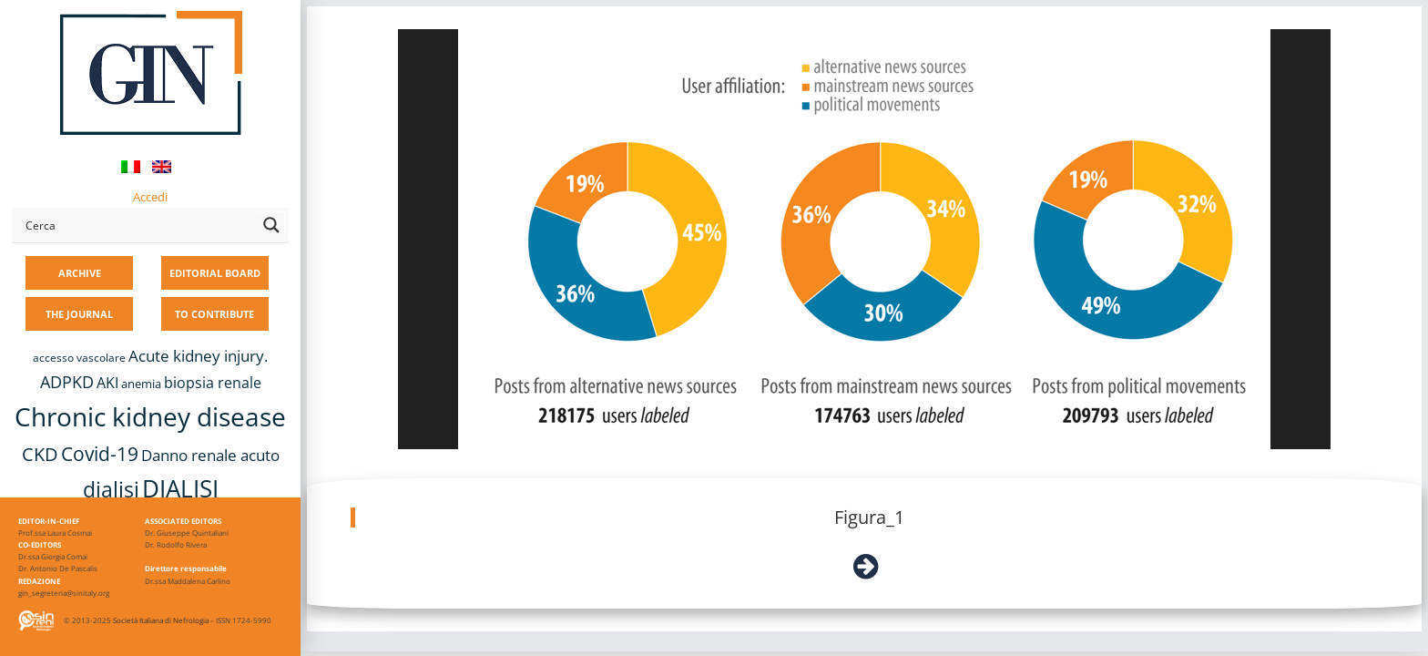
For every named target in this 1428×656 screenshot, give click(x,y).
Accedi (150, 197)
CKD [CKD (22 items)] (40, 454)
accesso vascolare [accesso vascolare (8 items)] (79, 357)
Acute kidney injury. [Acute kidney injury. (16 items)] (198, 355)
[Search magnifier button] (271, 225)
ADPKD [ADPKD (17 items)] (67, 382)
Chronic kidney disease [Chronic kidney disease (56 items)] (150, 416)
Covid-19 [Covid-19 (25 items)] (99, 453)
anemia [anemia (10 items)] (141, 383)
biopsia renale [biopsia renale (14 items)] (212, 383)
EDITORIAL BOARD (214, 273)
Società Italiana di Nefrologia (161, 620)
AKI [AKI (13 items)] (107, 383)
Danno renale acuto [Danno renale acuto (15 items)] (210, 455)
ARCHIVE (79, 273)
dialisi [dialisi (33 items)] (111, 489)
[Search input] (138, 225)
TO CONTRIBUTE (214, 314)
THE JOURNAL (79, 314)
